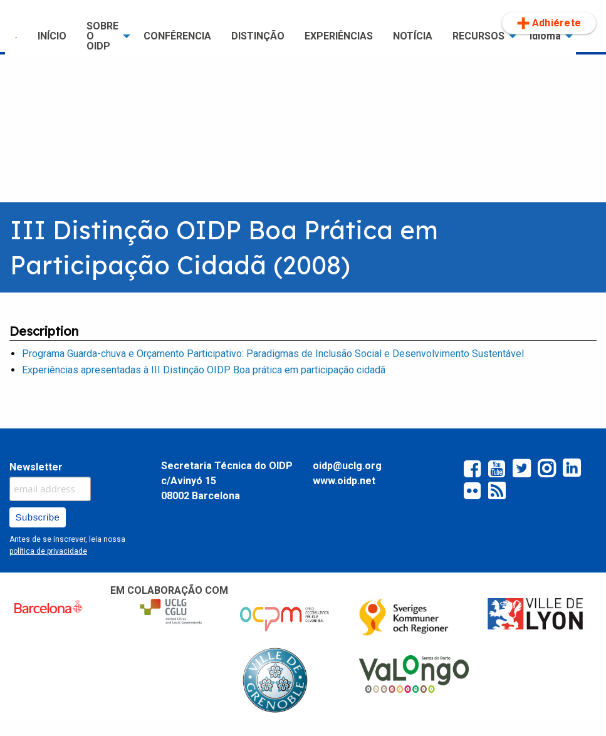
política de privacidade (48, 551)
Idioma (545, 36)
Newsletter (36, 467)
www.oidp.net (344, 481)
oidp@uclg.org (347, 466)
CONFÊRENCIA (177, 36)
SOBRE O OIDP (102, 36)
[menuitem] (16, 36)
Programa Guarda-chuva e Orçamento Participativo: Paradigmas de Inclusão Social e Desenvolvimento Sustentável (273, 354)
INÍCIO (52, 36)
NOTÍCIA (412, 36)
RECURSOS (478, 36)
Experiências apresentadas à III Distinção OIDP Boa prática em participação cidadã (203, 370)
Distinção (258, 36)
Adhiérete (549, 23)
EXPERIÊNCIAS (339, 36)
